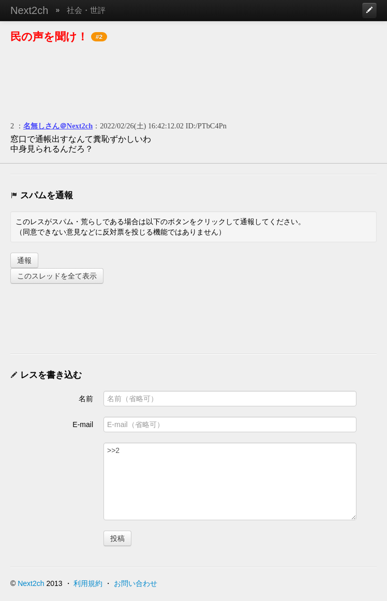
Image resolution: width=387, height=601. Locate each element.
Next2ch (29, 10)
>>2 (229, 481)
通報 (24, 260)
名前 (86, 398)
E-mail (82, 424)
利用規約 (87, 583)
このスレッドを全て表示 (57, 276)
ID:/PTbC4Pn (206, 126)
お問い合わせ (135, 583)
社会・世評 (86, 10)
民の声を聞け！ (49, 36)
